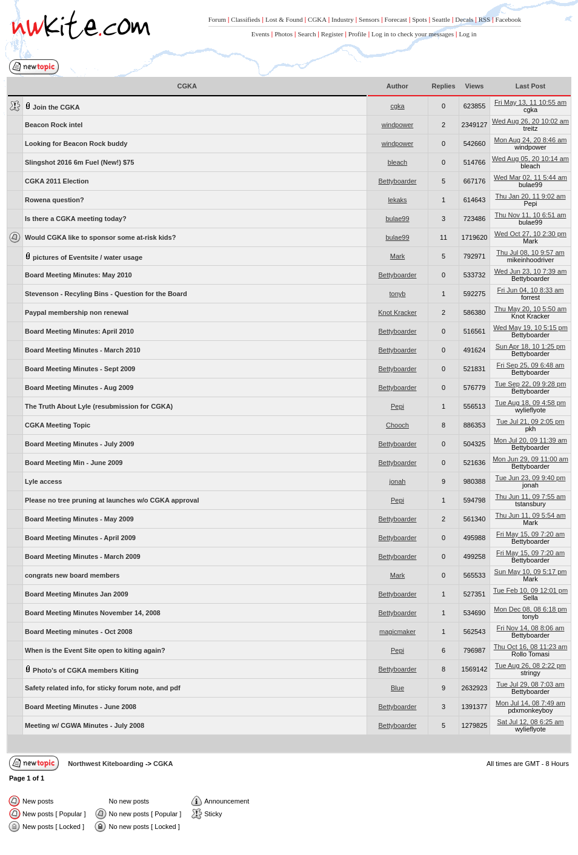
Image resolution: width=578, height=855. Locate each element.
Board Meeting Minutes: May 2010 (78, 275)
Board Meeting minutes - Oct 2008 (78, 631)
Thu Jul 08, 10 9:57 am (530, 252)
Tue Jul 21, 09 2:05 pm (530, 421)
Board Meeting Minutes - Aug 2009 (79, 387)
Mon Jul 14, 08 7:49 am (530, 703)
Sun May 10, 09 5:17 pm (530, 571)
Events (260, 34)
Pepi (397, 406)
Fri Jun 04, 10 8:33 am (530, 290)
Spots (419, 19)
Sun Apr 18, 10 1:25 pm (531, 346)
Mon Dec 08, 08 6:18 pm (530, 609)
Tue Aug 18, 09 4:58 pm (530, 402)
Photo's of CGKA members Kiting (82, 669)
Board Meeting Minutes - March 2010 (83, 350)
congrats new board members (72, 575)
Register (332, 34)
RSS (485, 19)
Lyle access (43, 481)
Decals (464, 19)
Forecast (396, 19)
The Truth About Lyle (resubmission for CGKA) (99, 406)
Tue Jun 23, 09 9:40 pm (531, 477)
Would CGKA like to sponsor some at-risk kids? (100, 237)
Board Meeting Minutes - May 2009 (79, 519)
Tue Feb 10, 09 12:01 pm (530, 590)
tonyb (398, 293)
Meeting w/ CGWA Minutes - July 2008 (84, 725)
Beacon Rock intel (53, 124)
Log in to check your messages (412, 34)
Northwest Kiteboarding (106, 763)
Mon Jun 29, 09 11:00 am (530, 459)
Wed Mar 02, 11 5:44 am (530, 177)
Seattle (441, 19)
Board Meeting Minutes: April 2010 (79, 331)
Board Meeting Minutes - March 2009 (83, 556)
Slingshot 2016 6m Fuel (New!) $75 (79, 162)
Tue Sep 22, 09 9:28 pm (530, 384)
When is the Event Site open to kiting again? (95, 650)
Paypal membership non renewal (76, 312)
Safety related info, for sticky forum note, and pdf (103, 688)
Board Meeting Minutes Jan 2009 (76, 594)
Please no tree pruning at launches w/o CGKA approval (112, 500)
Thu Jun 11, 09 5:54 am (530, 515)
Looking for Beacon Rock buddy (76, 143)
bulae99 (397, 218)
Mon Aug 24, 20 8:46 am (530, 140)
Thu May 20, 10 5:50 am (530, 308)
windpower (398, 124)
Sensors (369, 19)
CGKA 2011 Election (56, 181)
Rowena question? (54, 199)
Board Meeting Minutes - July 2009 (79, 443)
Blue (397, 688)
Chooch (397, 425)
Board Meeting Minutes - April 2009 (80, 537)
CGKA (317, 19)
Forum (217, 19)
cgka (397, 106)
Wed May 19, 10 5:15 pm (530, 327)
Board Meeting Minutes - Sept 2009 (80, 368)
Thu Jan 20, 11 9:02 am (530, 196)
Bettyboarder (398, 181)
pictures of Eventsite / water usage (83, 256)
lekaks (397, 199)
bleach (397, 162)
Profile (357, 34)
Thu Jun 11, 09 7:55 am (530, 496)
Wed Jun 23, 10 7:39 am (530, 271)
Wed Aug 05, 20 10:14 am (530, 158)
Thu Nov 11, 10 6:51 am (530, 215)
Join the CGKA (52, 106)
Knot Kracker (397, 312)
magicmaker (397, 631)
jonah (398, 481)
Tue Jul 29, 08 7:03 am (530, 684)
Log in (467, 34)
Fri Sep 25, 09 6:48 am (531, 365)
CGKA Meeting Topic (57, 425)
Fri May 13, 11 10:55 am (530, 102)
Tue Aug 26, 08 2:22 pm (530, 665)
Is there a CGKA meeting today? (76, 218)
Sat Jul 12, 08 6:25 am (530, 721)
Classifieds (245, 19)
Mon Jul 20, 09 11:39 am (530, 440)
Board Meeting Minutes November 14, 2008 (93, 612)
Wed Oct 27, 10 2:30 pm (530, 233)
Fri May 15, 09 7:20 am (530, 534)
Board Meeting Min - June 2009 (73, 462)
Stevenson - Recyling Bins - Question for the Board (106, 293)
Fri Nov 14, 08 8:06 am (531, 628)
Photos (283, 34)
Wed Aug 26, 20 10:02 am (530, 121)
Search (306, 34)
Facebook (509, 19)
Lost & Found (284, 19)
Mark (397, 256)
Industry (342, 19)
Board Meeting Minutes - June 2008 (80, 706)
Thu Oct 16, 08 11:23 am (531, 646)
